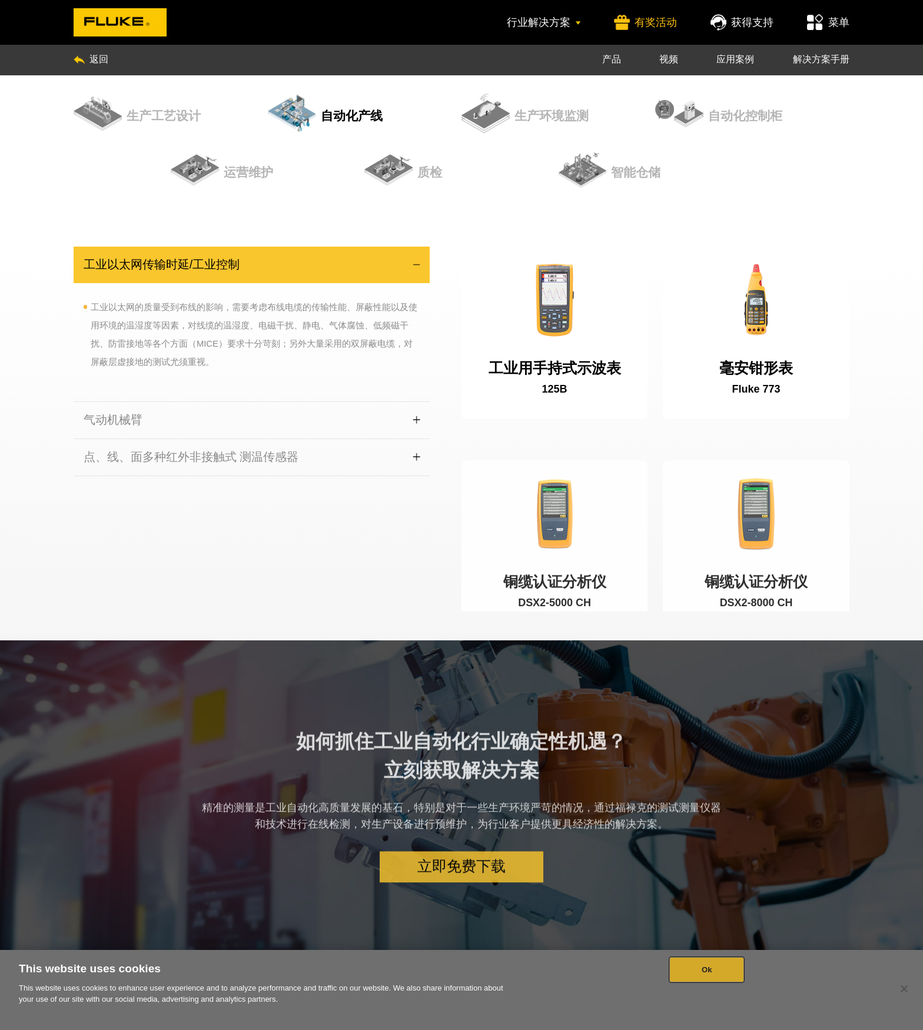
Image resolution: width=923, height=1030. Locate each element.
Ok (707, 969)
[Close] (904, 989)
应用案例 (735, 59)
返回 (91, 59)
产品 (611, 59)
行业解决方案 (543, 22)
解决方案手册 (821, 59)
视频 (668, 59)
